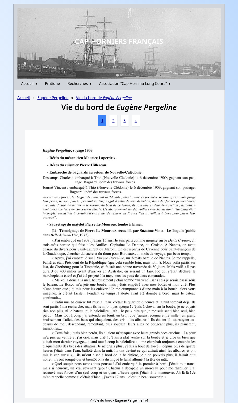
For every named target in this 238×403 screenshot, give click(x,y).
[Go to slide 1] (117, 75)
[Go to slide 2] (121, 75)
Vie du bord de (104, 97)
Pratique (52, 83)
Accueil (29, 83)
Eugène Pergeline (52, 97)
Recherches (79, 83)
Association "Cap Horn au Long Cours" (135, 83)
